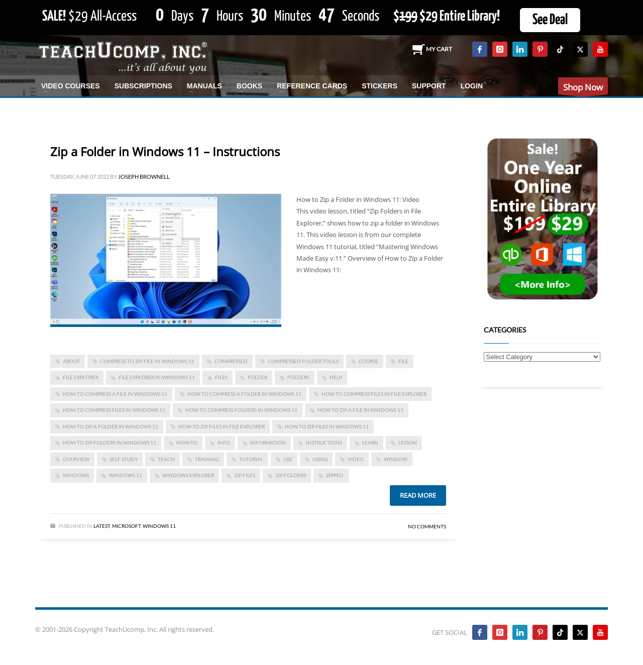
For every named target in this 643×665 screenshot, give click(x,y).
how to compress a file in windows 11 (115, 394)
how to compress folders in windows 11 (241, 410)
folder (257, 377)
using (320, 459)
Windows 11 (125, 475)
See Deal (550, 20)
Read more (418, 495)
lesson (407, 442)
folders (298, 377)
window (395, 459)
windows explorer (188, 475)
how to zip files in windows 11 (327, 426)
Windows (76, 475)
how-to (186, 442)
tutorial (251, 459)
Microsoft (126, 526)
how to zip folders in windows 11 (109, 442)
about (71, 361)
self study (124, 459)
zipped (335, 475)
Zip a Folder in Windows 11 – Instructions (165, 151)
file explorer (80, 377)
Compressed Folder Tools (303, 361)
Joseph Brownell (144, 176)
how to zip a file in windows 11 (360, 410)
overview (76, 459)
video (356, 459)
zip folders (290, 475)
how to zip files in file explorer (221, 426)
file (403, 361)
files (221, 377)
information (268, 442)
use (287, 459)
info (224, 442)
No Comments (427, 526)
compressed (231, 361)
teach (166, 459)
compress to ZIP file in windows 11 (147, 361)
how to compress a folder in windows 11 (244, 394)
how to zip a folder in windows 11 (110, 426)
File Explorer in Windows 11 (157, 377)
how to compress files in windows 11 (114, 410)
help (336, 377)
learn (370, 442)
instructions (324, 442)
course (368, 361)
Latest (101, 526)
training (207, 459)
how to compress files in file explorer (374, 394)
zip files (244, 475)
